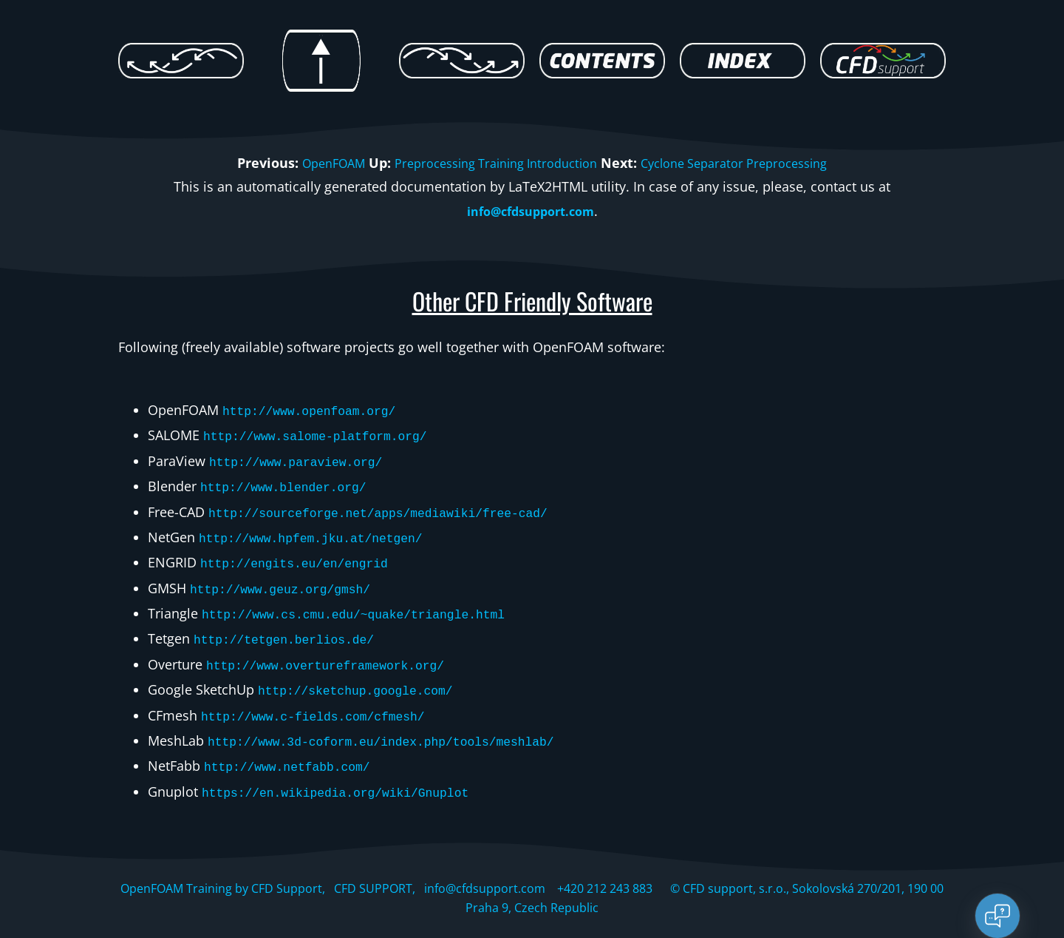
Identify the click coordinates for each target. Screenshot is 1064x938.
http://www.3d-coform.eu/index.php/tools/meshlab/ (399, 721)
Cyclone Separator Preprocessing (748, 163)
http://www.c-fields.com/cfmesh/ (325, 697)
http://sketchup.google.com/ (366, 673)
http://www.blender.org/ (291, 481)
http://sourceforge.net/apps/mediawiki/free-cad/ (396, 506)
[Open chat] (997, 916)
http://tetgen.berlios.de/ (293, 625)
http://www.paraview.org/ (304, 458)
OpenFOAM (313, 163)
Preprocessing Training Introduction (490, 163)
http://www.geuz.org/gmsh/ (289, 578)
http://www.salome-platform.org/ (327, 433)
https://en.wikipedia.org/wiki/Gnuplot (349, 769)
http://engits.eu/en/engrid (304, 553)
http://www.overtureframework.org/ (337, 649)
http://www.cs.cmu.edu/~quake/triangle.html (369, 601)
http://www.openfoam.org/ (318, 410)
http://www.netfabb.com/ (295, 745)
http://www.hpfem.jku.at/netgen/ (322, 530)
